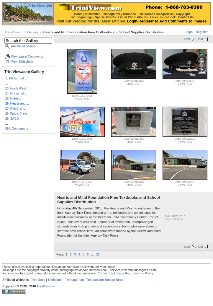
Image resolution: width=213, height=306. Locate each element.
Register (202, 32)
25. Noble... (13, 98)
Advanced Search (23, 46)
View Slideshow (22, 61)
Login (189, 32)
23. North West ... (17, 88)
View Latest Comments (27, 56)
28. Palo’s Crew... (17, 113)
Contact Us (105, 273)
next (187, 39)
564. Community (16, 128)
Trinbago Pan (74, 279)
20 (97, 254)
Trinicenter (55, 279)
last (200, 39)
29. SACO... (13, 118)
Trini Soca (38, 279)
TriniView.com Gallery (21, 32)
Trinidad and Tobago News (105, 279)
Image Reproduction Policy (135, 273)
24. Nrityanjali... (16, 93)
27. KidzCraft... (15, 108)
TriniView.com (46, 286)
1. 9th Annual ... (16, 78)
